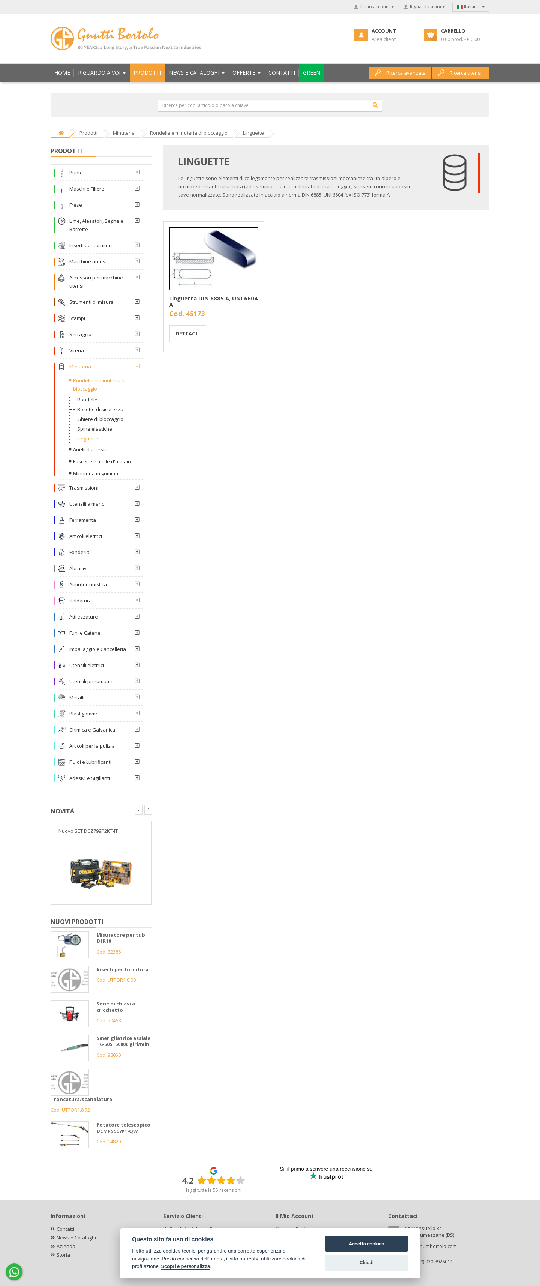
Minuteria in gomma (95, 473)
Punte (76, 172)
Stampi (77, 318)
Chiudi (367, 1262)
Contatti (65, 1229)
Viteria (76, 350)
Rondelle (87, 399)
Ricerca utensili (461, 72)
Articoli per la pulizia (92, 745)
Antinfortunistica (88, 584)
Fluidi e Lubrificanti (90, 762)
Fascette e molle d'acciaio (102, 461)
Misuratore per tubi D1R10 (121, 938)
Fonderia (79, 552)
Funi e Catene (84, 632)
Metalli (76, 697)
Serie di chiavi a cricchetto (115, 1006)
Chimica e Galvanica (92, 729)
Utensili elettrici (86, 665)
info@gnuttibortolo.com (430, 1246)
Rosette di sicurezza (100, 409)
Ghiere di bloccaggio (100, 419)
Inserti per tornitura (91, 245)
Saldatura (80, 600)
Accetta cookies (366, 1244)
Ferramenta (82, 520)
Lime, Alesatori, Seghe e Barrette (96, 225)
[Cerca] (375, 105)
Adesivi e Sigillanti (89, 778)
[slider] (221, 1180)
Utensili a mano (87, 503)
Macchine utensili (89, 261)
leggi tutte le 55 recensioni (214, 1190)
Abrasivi (78, 568)
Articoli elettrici (85, 536)
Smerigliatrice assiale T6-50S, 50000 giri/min (123, 1041)
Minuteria (80, 366)
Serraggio (80, 334)
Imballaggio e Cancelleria (97, 649)
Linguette (87, 438)
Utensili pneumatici (90, 681)
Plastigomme (84, 713)
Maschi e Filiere (86, 188)
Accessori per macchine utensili (96, 281)
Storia (63, 1254)
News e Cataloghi (76, 1237)
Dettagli (188, 333)
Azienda (66, 1246)
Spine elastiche (94, 428)
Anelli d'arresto (90, 449)
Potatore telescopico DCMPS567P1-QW (123, 1127)
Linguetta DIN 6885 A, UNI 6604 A (213, 301)
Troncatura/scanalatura (81, 1099)
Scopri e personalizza (185, 1266)
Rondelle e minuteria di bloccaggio (99, 384)
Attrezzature (83, 616)
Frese (75, 204)
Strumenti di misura (91, 302)
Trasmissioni (83, 487)
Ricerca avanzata (400, 72)
